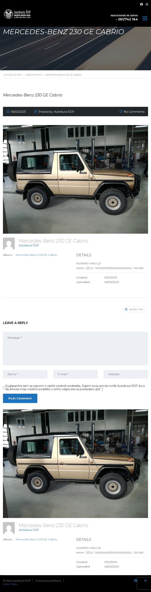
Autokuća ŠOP (29, 245)
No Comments (134, 111)
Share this (134, 309)
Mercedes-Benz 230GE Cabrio (36, 255)
